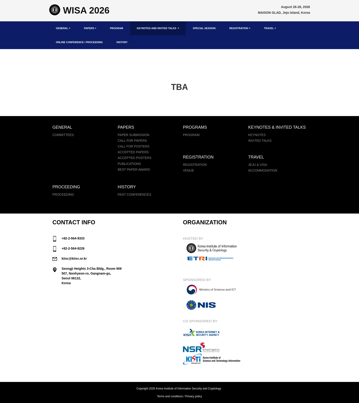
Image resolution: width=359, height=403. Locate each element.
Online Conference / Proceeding (79, 42)
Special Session (204, 28)
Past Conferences (134, 194)
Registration (239, 28)
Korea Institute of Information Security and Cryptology (188, 388)
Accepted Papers (133, 152)
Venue (188, 170)
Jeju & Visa (257, 165)
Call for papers (132, 140)
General (63, 28)
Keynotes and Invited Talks (158, 28)
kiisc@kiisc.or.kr (74, 258)
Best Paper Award (134, 169)
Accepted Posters (134, 158)
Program (116, 28)
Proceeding (63, 194)
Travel (270, 28)
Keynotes (257, 135)
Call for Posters (134, 146)
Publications (129, 164)
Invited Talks (260, 140)
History (122, 42)
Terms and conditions (170, 396)
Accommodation (262, 170)
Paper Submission (133, 135)
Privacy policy (193, 396)
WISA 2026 (79, 10)
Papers (90, 28)
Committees (63, 135)
